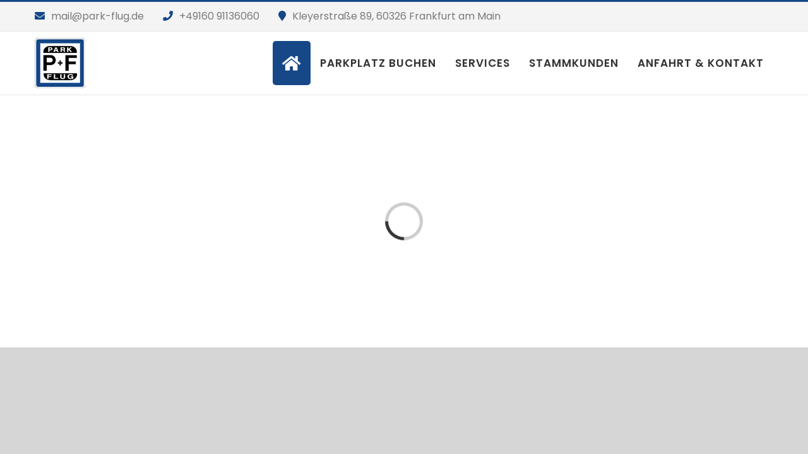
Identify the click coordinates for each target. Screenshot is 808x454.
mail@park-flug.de (97, 16)
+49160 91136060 (219, 16)
